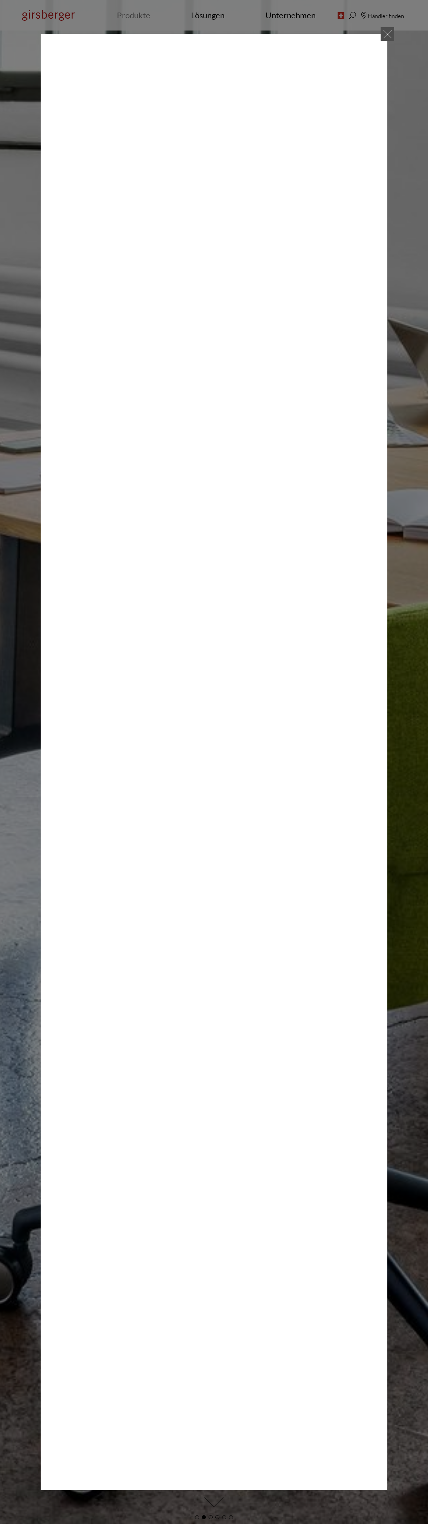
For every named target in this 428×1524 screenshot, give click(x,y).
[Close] (387, 34)
